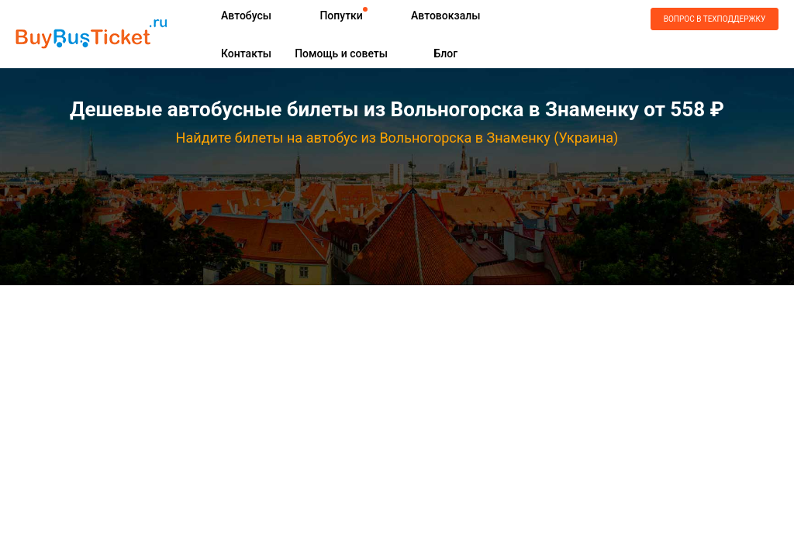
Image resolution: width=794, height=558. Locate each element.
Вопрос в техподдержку (714, 19)
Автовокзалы (445, 15)
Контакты (246, 53)
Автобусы (246, 15)
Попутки (340, 15)
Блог (445, 53)
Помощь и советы (341, 53)
